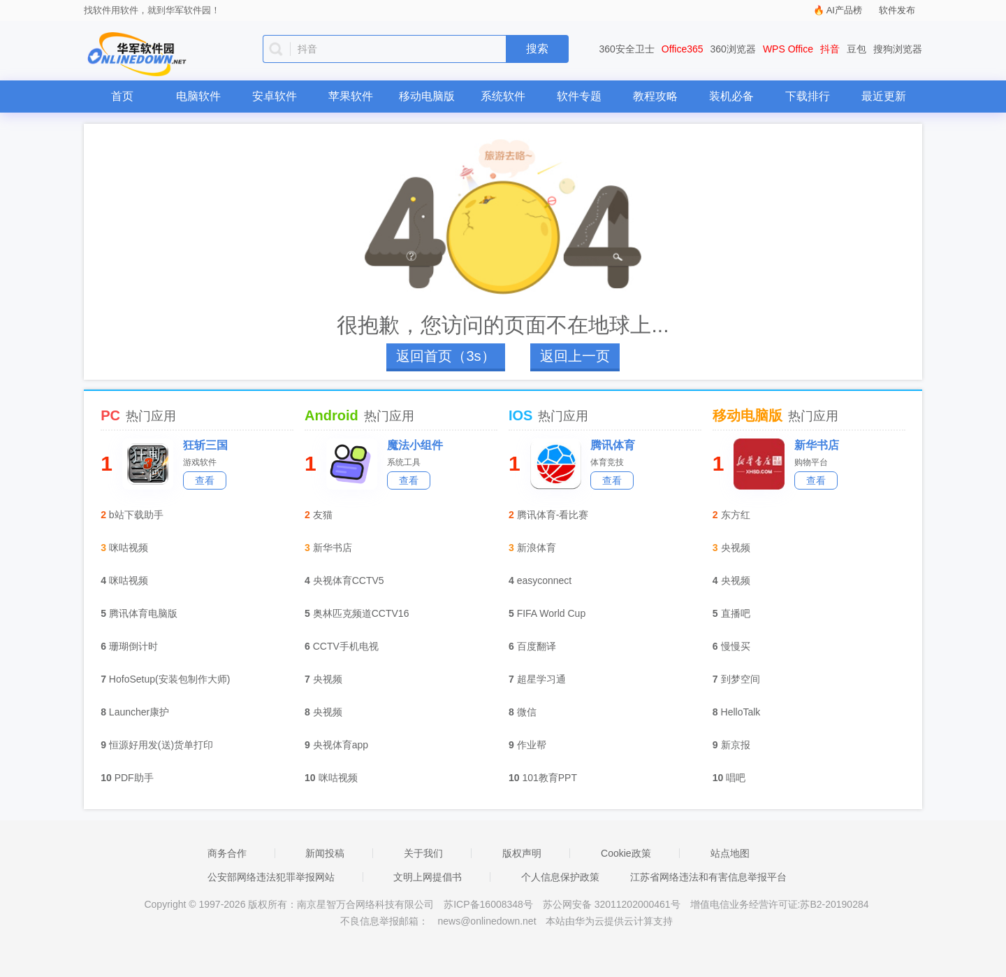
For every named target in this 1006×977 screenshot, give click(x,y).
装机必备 (731, 96)
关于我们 (423, 853)
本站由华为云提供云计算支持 (609, 921)
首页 (122, 96)
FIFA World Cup (551, 613)
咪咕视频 (128, 547)
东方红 (735, 514)
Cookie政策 (626, 853)
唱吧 (735, 777)
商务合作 (227, 853)
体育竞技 (607, 462)
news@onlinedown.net (486, 921)
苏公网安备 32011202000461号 (613, 904)
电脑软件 (198, 96)
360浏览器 (733, 49)
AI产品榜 (844, 10)
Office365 (683, 49)
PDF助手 (134, 777)
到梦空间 (740, 679)
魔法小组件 (415, 445)
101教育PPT (549, 777)
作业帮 (531, 744)
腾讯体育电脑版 (143, 613)
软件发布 (897, 10)
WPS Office (788, 49)
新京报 (735, 744)
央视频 (327, 679)
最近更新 (883, 96)
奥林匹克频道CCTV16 (361, 613)
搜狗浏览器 (897, 49)
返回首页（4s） (445, 356)
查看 (204, 480)
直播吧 (735, 613)
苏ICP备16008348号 (488, 904)
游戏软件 (200, 462)
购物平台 (811, 462)
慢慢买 (735, 646)
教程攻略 (655, 96)
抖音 (830, 49)
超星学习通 (541, 679)
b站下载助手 (136, 514)
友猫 (323, 514)
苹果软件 (350, 96)
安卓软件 (274, 96)
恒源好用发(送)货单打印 (161, 744)
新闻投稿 (324, 853)
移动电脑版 (427, 96)
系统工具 (404, 462)
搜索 (537, 49)
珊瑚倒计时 (133, 646)
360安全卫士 (627, 49)
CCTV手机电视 (346, 646)
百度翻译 (536, 646)
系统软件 (503, 96)
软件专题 (579, 96)
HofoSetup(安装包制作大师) (169, 679)
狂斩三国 (205, 445)
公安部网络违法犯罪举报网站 (271, 877)
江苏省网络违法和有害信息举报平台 (708, 877)
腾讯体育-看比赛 (553, 514)
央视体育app (340, 744)
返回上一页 (575, 356)
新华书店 (332, 547)
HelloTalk (741, 712)
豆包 (856, 49)
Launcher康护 (139, 712)
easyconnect (544, 580)
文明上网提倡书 (427, 877)
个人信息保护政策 (560, 877)
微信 (527, 712)
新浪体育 (536, 547)
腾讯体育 (612, 445)
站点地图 (730, 853)
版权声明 (521, 853)
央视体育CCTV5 (348, 580)
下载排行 (807, 96)
